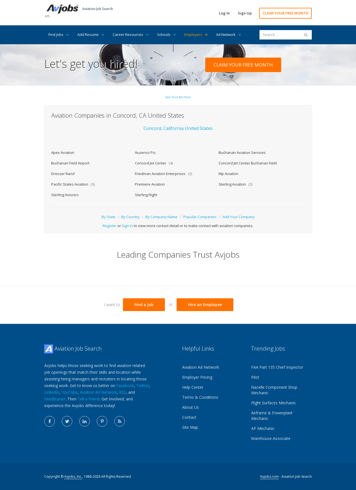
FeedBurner (54, 399)
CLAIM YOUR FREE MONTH (285, 13)
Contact (189, 417)
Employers (196, 34)
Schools (166, 34)
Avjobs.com (269, 476)
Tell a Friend (89, 399)
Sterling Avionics (65, 194)
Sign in (127, 225)
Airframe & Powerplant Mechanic (272, 415)
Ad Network (228, 34)
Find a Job (144, 304)
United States (199, 128)
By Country (130, 216)
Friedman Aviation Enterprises (163, 173)
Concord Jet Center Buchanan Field (248, 163)
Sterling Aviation (236, 184)
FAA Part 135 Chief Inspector (277, 367)
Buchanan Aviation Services (242, 152)
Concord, (153, 128)
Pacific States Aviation (73, 184)
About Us (190, 407)
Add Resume (90, 34)
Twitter (142, 385)
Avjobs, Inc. (73, 476)
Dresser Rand (63, 173)
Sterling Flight (146, 194)
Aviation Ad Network (98, 392)
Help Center (192, 387)
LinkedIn (51, 392)
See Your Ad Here (178, 97)
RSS (122, 392)
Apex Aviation (62, 152)
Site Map (190, 427)
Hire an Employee (205, 304)
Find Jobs (58, 34)
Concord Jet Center (154, 163)
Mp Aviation (228, 173)
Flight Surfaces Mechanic (273, 402)
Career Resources (131, 34)
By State (108, 216)
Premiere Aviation (150, 184)
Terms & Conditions (200, 397)
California (174, 128)
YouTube (69, 392)
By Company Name (161, 216)
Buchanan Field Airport (70, 163)
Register (110, 225)
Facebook (125, 385)
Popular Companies (200, 216)
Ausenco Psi (145, 152)
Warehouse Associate (270, 438)
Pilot (255, 377)
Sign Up (245, 13)
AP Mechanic (263, 428)
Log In (224, 13)
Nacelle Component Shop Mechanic (274, 390)
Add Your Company (238, 216)
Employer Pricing (197, 377)
